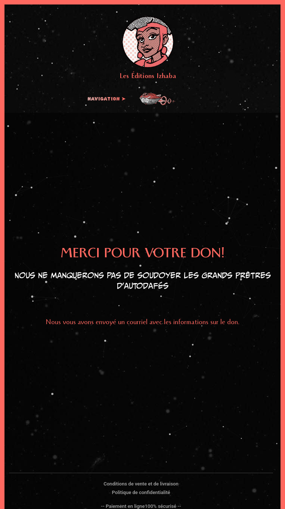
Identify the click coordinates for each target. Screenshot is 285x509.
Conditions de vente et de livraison (140, 484)
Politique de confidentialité (141, 492)
